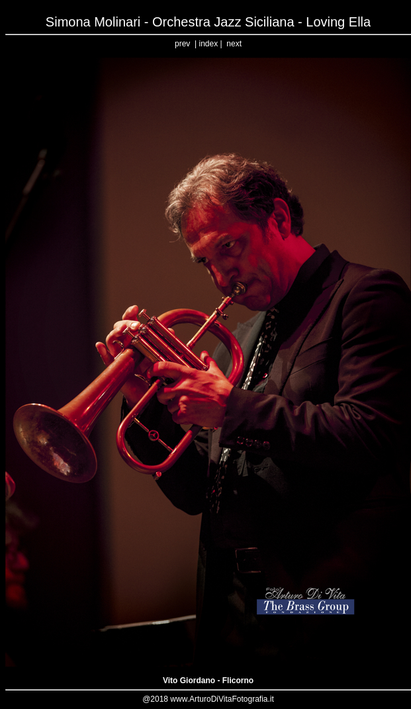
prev (182, 43)
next (234, 43)
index (208, 43)
